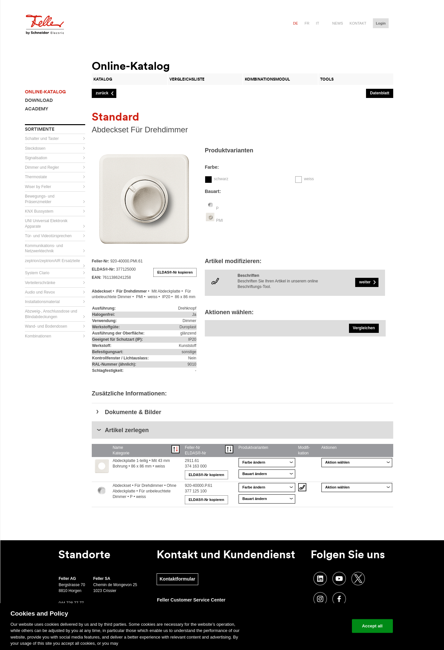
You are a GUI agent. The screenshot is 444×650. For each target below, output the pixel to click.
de (295, 23)
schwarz (221, 179)
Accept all (372, 625)
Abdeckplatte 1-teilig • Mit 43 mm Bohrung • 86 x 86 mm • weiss (141, 463)
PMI (219, 220)
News (337, 23)
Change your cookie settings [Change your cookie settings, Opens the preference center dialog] (316, 625)
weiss (309, 179)
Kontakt (358, 23)
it (317, 23)
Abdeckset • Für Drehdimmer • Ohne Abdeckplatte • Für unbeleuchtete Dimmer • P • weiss (144, 491)
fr (306, 23)
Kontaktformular (177, 579)
